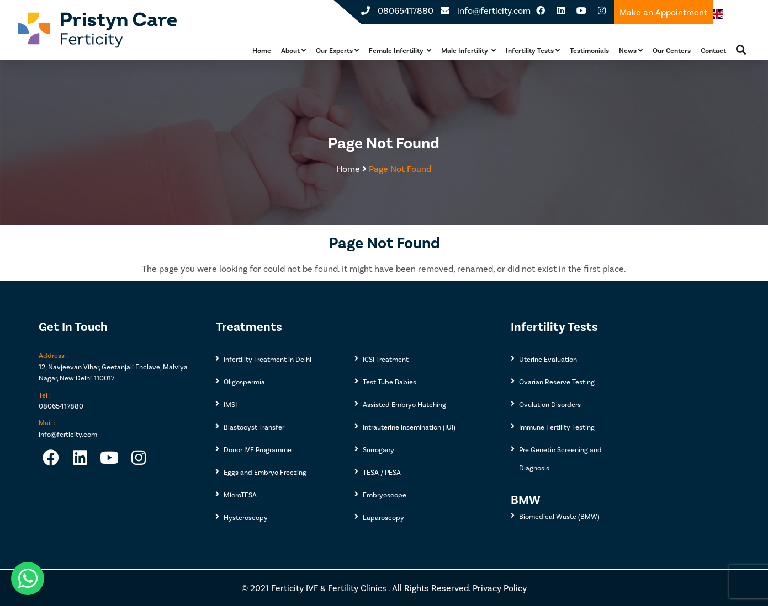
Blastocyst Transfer (254, 426)
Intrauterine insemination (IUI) (409, 426)
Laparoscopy (383, 517)
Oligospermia (244, 381)
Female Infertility (400, 50)
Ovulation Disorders (550, 404)
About (293, 50)
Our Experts (337, 50)
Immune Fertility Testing (557, 426)
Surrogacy (378, 449)
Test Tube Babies (389, 381)
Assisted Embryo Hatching (404, 404)
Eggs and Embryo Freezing (265, 472)
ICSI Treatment (386, 359)
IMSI (230, 404)
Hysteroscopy (246, 517)
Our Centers (672, 50)
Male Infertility (468, 50)
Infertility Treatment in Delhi (267, 359)
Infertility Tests (533, 50)
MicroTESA (240, 494)
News (631, 50)
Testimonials (589, 50)
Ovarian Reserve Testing (557, 381)
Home (261, 50)
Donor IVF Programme (258, 449)
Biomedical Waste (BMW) (559, 516)
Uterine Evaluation (548, 359)
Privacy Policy (500, 587)
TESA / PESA (382, 472)
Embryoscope (384, 494)
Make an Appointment (663, 12)
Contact (713, 50)
